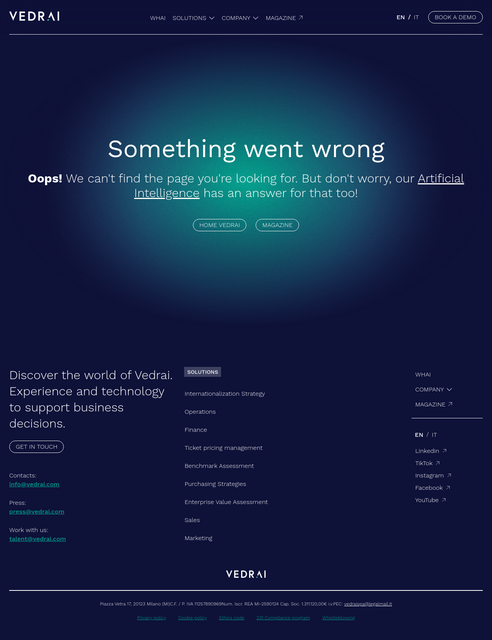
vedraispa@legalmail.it (368, 604)
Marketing (198, 538)
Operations (200, 411)
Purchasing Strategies (215, 483)
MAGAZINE (277, 225)
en (401, 17)
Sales (192, 520)
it (416, 17)
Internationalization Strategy (224, 393)
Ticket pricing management (223, 447)
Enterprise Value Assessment (226, 502)
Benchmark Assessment (219, 465)
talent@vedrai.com (37, 538)
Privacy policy (151, 617)
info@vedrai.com (34, 484)
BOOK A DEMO (455, 17)
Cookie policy (192, 617)
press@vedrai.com (36, 511)
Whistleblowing (338, 617)
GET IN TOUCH (36, 446)
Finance (195, 429)
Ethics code (231, 617)
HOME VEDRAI (219, 225)
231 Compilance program (283, 617)
